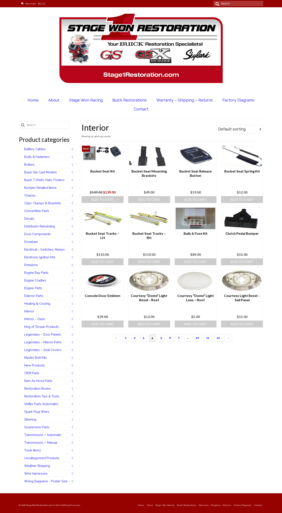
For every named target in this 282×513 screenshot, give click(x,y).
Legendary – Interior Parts (42, 342)
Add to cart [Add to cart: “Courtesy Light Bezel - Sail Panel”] (242, 324)
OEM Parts (31, 373)
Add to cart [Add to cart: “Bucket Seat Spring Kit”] (242, 199)
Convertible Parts (36, 211)
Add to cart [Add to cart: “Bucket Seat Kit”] (102, 199)
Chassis (30, 195)
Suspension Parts (36, 427)
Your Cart (33, 3)
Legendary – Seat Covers (42, 350)
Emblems (31, 265)
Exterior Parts (33, 296)
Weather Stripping (37, 466)
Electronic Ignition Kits (39, 257)
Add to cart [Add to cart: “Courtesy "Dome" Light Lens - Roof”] (195, 324)
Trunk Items (32, 450)
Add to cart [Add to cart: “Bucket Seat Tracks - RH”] (149, 262)
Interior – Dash (34, 319)
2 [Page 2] (135, 337)
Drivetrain (31, 242)
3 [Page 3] (143, 337)
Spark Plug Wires (36, 411)
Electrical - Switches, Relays (44, 249)
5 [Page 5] (161, 337)
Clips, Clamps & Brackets (42, 203)
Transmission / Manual (40, 442)
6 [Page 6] (170, 337)
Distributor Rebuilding (39, 226)
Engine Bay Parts (36, 272)
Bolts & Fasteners (37, 157)
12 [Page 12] (218, 337)
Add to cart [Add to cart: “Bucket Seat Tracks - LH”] (102, 262)
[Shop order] (239, 129)
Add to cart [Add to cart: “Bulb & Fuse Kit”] (195, 262)
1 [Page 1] (126, 337)
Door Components (37, 234)
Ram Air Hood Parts (38, 381)
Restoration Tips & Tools (41, 396)
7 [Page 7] (179, 337)
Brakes (29, 164)
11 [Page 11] (207, 337)
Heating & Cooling (37, 303)
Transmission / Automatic (42, 435)
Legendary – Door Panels (42, 334)
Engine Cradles (35, 280)
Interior (29, 311)
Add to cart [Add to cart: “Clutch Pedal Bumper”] (242, 262)
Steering (30, 419)
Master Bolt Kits (35, 357)
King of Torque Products (41, 326)
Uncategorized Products (41, 458)
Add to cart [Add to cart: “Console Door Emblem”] (102, 324)
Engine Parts (33, 288)
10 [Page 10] (197, 337)
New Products (34, 365)
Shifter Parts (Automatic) (41, 404)
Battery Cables (35, 149)
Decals (29, 218)
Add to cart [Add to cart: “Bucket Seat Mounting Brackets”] (149, 199)
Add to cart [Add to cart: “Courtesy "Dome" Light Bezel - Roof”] (149, 324)
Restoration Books (37, 388)
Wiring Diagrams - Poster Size (46, 481)
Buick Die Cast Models (40, 172)
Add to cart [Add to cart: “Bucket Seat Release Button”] (195, 199)
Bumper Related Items (40, 187)
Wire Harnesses (36, 473)
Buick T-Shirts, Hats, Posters (44, 180)
